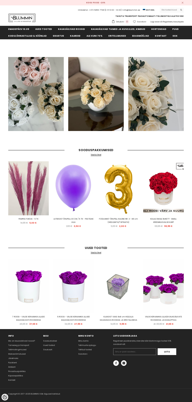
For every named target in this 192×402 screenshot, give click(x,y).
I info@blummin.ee (131, 10)
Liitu (167, 351)
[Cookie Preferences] (5, 397)
